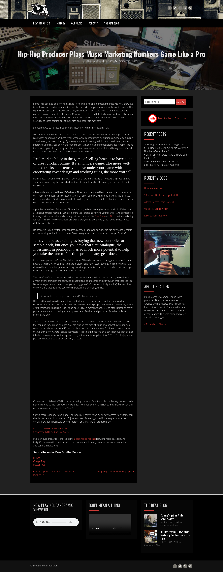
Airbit (112, 216)
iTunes (36, 457)
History (61, 23)
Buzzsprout (39, 464)
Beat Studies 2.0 (41, 23)
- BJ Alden (177, 522)
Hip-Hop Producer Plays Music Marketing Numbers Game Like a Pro (175, 535)
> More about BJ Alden (155, 324)
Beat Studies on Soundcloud (172, 118)
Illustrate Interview (153, 188)
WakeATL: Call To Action (156, 208)
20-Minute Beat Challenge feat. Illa (161, 195)
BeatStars (100, 216)
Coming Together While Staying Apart (114, 471)
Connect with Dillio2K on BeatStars (51, 432)
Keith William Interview (155, 215)
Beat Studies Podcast (85, 438)
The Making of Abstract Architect (162, 165)
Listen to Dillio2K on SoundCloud (50, 428)
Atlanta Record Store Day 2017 (159, 202)
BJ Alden (108, 60)
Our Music (76, 23)
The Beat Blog (111, 23)
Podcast (93, 23)
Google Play (39, 461)
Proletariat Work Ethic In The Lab (162, 161)
